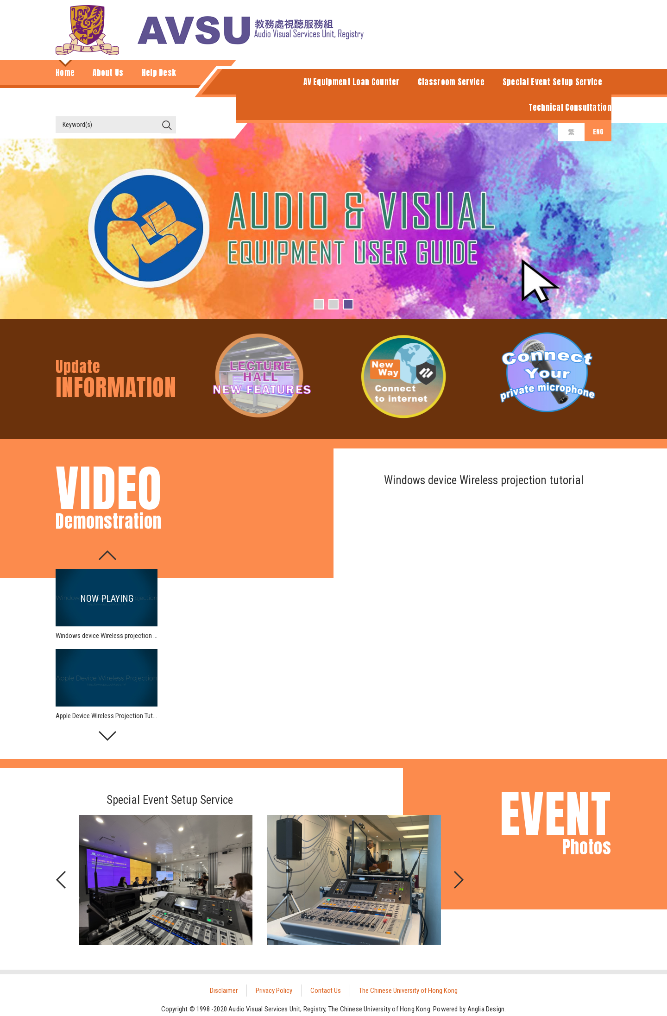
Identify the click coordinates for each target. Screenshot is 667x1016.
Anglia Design (486, 1009)
